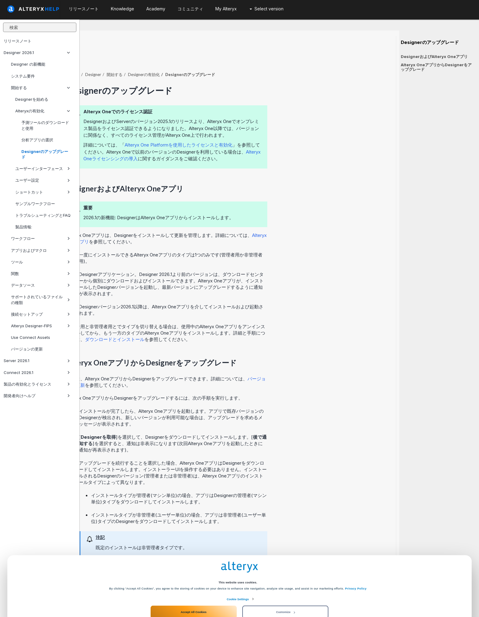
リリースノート (17, 40)
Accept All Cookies (193, 593)
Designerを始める (31, 99)
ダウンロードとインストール (194, 322)
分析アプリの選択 (37, 139)
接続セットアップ (40, 314)
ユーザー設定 (42, 180)
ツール (40, 262)
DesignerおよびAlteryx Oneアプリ (434, 56)
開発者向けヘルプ (37, 395)
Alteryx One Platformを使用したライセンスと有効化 (258, 128)
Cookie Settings (238, 580)
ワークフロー (40, 238)
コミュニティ (190, 8)
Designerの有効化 (224, 57)
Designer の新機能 (28, 64)
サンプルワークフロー (35, 203)
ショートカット (42, 192)
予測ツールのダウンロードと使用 (45, 125)
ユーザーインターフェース (42, 168)
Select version (266, 8)
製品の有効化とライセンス (37, 384)
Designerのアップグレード (44, 154)
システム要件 (23, 76)
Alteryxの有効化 (42, 110)
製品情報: (23, 226)
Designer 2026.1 (37, 52)
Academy (155, 8)
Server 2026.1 (37, 360)
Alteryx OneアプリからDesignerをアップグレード (436, 67)
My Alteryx (226, 8)
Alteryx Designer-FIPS (40, 325)
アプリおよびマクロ (40, 250)
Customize (285, 593)
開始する (40, 87)
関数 (40, 273)
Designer (173, 57)
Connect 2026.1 (37, 372)
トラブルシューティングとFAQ (43, 215)
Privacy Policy (356, 570)
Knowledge (122, 8)
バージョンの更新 (27, 349)
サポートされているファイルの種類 (40, 299)
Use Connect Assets (30, 337)
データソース (40, 285)
